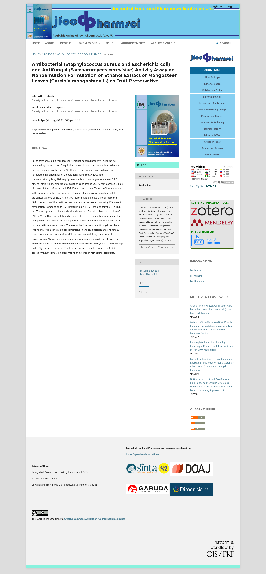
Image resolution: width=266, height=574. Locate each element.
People (66, 43)
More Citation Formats (154, 247)
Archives (48, 54)
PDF (143, 165)
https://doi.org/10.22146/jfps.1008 (59, 120)
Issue (109, 43)
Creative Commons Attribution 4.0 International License (94, 519)
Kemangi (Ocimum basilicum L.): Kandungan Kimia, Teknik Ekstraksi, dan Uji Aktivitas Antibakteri (211, 346)
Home (36, 43)
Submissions (88, 43)
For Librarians (197, 281)
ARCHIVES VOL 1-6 (163, 43)
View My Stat (212, 176)
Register (216, 6)
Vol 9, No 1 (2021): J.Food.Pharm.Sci (79, 54)
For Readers (196, 270)
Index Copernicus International (143, 454)
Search (225, 43)
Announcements (133, 43)
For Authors (196, 275)
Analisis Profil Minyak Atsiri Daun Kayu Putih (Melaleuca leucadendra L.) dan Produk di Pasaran (211, 309)
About (50, 43)
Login (230, 6)
